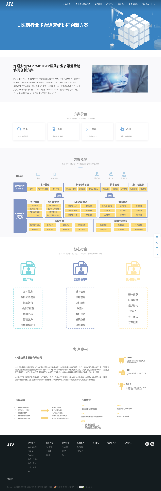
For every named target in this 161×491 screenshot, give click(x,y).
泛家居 (48, 451)
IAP (29, 471)
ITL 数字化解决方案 (82, 4)
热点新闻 (80, 447)
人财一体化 (32, 467)
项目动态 (80, 451)
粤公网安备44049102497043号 (66, 487)
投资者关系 (133, 4)
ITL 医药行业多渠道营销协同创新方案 (50, 54)
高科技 (48, 455)
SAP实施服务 (33, 447)
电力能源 (49, 447)
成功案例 (98, 4)
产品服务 (66, 4)
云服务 (30, 451)
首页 (16, 54)
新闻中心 (109, 4)
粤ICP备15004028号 (46, 487)
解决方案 (49, 443)
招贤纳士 (145, 4)
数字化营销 (32, 463)
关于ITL (121, 4)
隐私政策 (89, 487)
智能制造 (31, 455)
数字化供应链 (33, 459)
